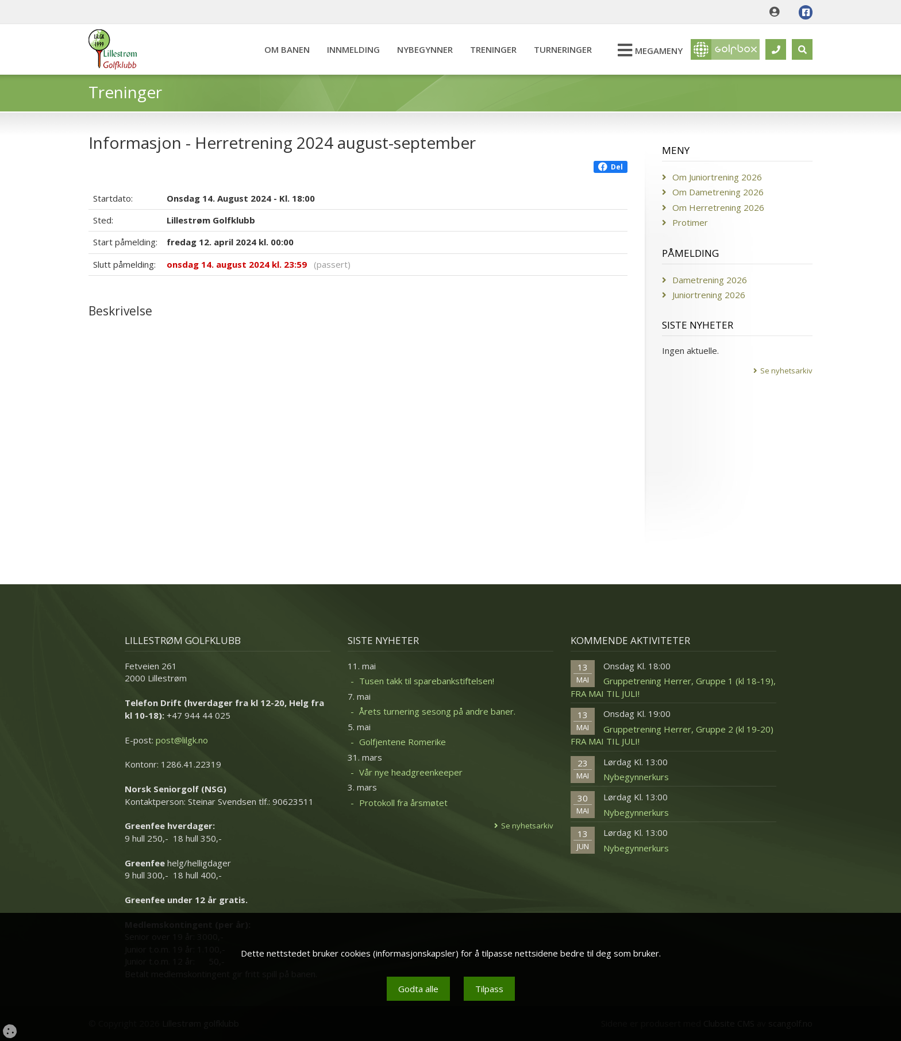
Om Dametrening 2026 (718, 192)
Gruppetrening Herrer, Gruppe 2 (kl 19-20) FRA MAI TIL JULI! (672, 735)
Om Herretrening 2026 (718, 207)
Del (610, 167)
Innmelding (353, 49)
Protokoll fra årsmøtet (403, 802)
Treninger (493, 49)
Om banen (287, 49)
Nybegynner (425, 49)
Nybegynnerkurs (636, 776)
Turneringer (563, 49)
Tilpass (489, 988)
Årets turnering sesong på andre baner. (437, 711)
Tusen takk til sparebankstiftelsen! (426, 681)
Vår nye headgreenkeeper (411, 772)
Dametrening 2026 (709, 280)
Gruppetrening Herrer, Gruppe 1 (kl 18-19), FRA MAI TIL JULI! (673, 687)
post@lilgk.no (182, 740)
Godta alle (418, 988)
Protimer (690, 222)
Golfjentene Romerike (402, 741)
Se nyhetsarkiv (786, 370)
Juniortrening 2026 (708, 294)
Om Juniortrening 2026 (717, 177)
